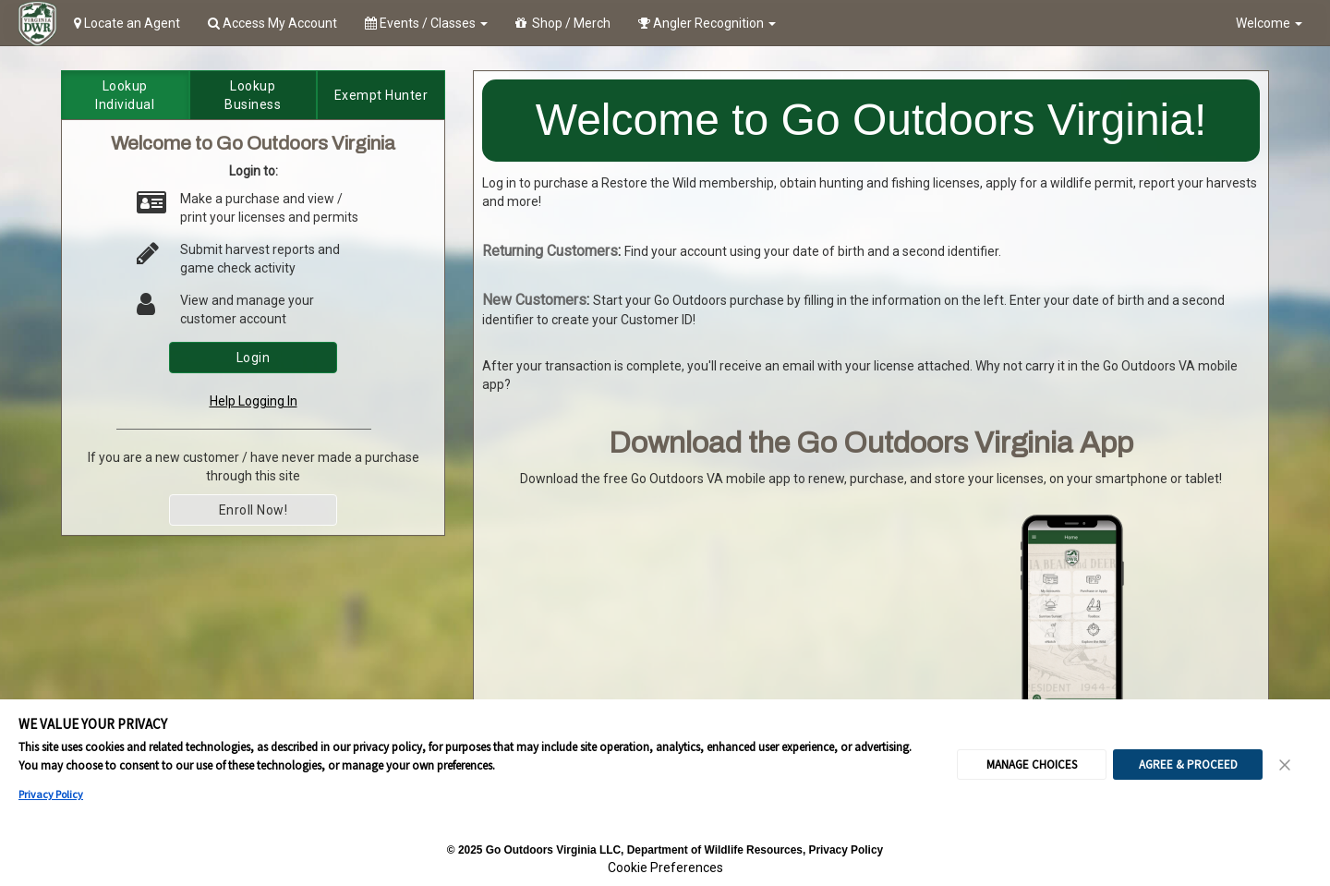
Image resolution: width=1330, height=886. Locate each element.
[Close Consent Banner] (1285, 765)
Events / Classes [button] (426, 23)
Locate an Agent (127, 23)
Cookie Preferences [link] (665, 867)
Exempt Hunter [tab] (381, 95)
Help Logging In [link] (253, 401)
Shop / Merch (563, 23)
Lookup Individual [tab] (124, 95)
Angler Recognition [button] (707, 23)
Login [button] (253, 357)
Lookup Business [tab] (252, 95)
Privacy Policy (50, 794)
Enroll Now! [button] (253, 510)
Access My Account (272, 23)
